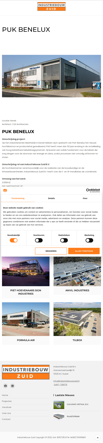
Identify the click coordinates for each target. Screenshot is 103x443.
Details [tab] (51, 198)
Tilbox (77, 340)
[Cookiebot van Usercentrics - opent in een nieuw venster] (88, 190)
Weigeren (50, 251)
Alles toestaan (84, 251)
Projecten (7, 401)
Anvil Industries (77, 290)
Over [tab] (85, 198)
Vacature (6, 407)
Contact (6, 419)
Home (5, 395)
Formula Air (26, 340)
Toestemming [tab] (18, 198)
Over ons (6, 413)
